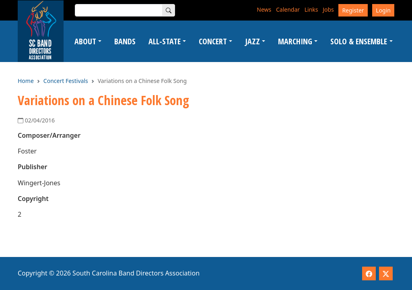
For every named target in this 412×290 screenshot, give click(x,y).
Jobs (328, 9)
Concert (213, 41)
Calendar (288, 9)
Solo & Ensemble (358, 41)
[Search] (168, 10)
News (264, 9)
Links (311, 9)
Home (26, 81)
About (85, 41)
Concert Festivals (65, 81)
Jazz (252, 41)
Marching (295, 41)
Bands (125, 41)
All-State (164, 41)
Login (383, 10)
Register (353, 10)
